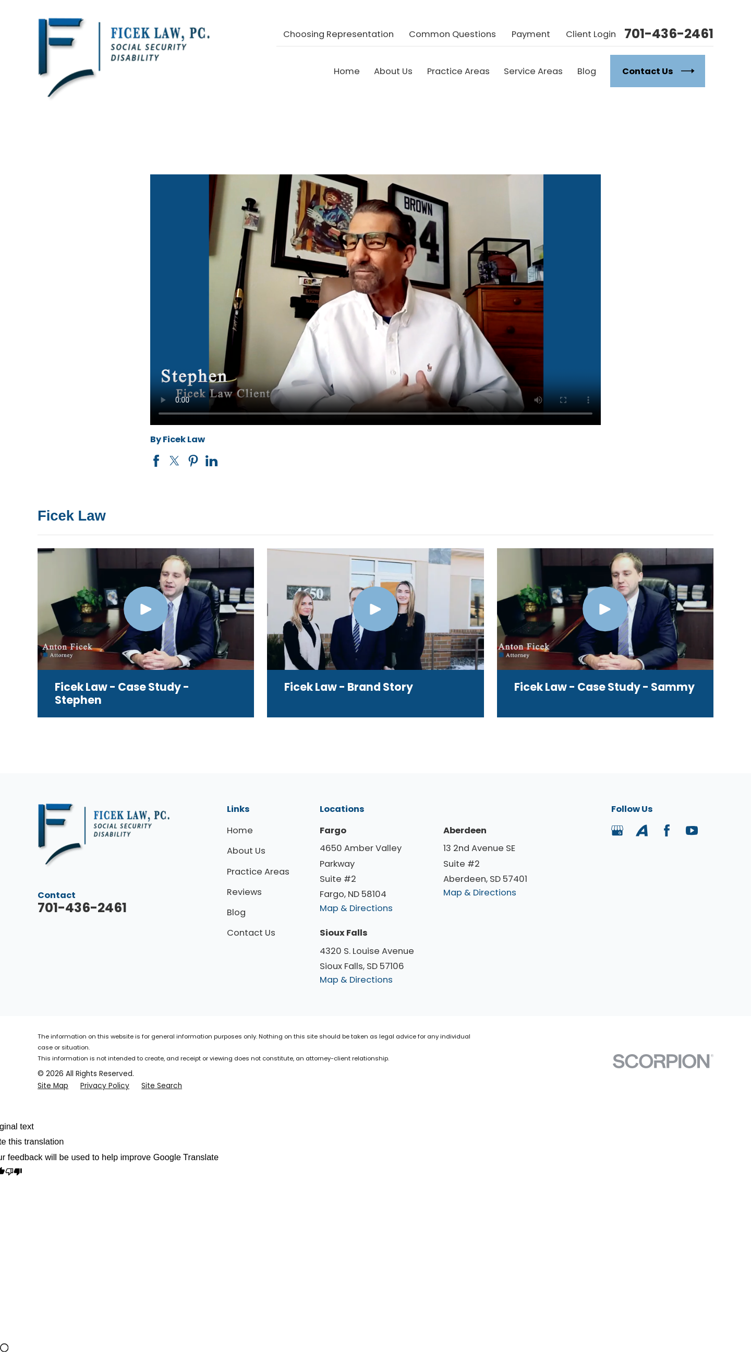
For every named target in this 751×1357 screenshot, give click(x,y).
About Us (246, 851)
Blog (236, 912)
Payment (531, 34)
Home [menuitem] (347, 71)
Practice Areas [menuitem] (458, 71)
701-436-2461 (668, 34)
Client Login (591, 34)
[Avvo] (642, 830)
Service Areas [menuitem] (533, 71)
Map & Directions (356, 908)
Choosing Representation (338, 34)
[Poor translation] (13, 1173)
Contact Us (251, 933)
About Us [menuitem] (393, 71)
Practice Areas (258, 872)
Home (240, 830)
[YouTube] (692, 830)
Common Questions (452, 34)
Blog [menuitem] (586, 71)
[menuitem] (53, 1086)
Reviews (244, 892)
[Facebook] (667, 830)
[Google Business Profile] (617, 830)
